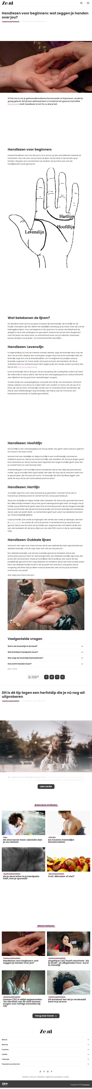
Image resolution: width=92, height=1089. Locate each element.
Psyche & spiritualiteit (11, 21)
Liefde (4, 1054)
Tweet (51, 677)
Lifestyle (5, 1059)
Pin (57, 677)
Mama (4, 1040)
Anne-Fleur (41, 701)
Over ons (33, 1077)
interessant (13, 104)
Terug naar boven (44, 1015)
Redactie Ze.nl (42, 21)
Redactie (26, 1077)
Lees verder (46, 786)
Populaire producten (11, 1064)
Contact (66, 1077)
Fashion (5, 1049)
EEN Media (86, 1085)
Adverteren (41, 1077)
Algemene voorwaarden (54, 1077)
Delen (46, 677)
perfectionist (15, 522)
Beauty (5, 1044)
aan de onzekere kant (27, 367)
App (62, 677)
